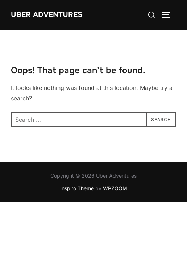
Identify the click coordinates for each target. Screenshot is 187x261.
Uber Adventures (46, 14)
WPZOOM (115, 188)
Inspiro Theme (77, 188)
